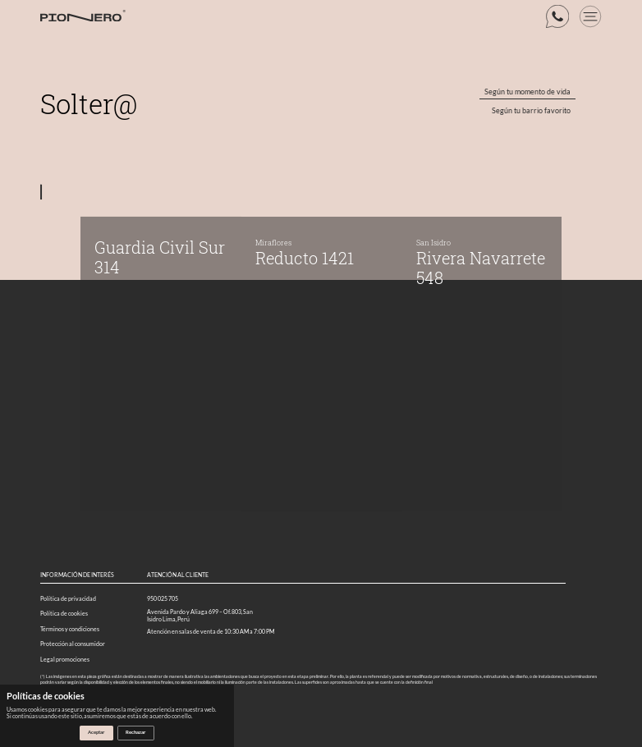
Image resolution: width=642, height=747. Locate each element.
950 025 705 (162, 599)
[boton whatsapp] (557, 16)
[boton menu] (590, 16)
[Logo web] (83, 16)
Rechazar (135, 732)
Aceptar (96, 732)
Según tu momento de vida (527, 92)
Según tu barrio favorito (531, 111)
